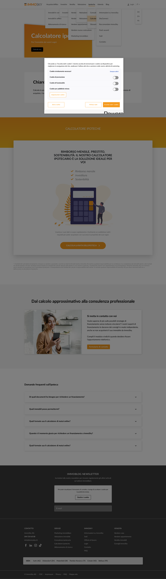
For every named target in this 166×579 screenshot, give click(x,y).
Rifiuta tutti (93, 104)
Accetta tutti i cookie (111, 104)
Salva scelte (56, 104)
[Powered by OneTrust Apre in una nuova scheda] (113, 112)
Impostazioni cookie (58, 94)
